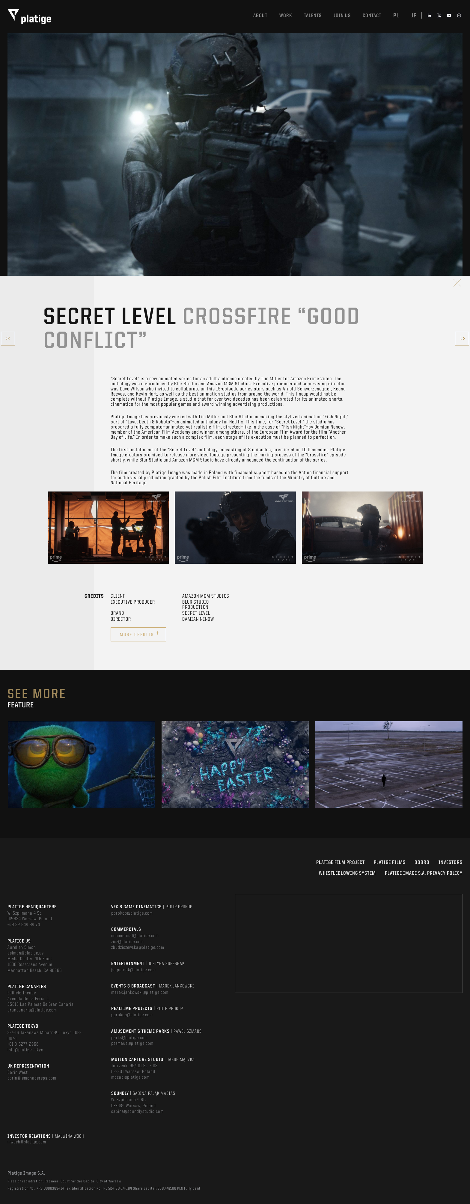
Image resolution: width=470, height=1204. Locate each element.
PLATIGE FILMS (390, 862)
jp (414, 16)
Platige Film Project (340, 862)
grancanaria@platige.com (32, 1010)
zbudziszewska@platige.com (137, 947)
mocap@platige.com (130, 1077)
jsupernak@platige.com (133, 970)
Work (285, 15)
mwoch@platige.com (26, 1142)
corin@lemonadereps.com (31, 1078)
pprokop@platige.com (132, 913)
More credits (140, 633)
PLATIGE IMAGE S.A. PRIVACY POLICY (424, 873)
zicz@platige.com (127, 942)
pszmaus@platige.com (132, 1043)
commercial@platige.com (135, 936)
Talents (313, 15)
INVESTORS (451, 862)
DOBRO (422, 862)
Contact (372, 15)
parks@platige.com (129, 1037)
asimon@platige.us (25, 953)
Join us (342, 15)
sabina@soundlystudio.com (137, 1111)
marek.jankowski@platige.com (139, 992)
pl (396, 16)
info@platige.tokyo (25, 1050)
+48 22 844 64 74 (23, 925)
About (260, 15)
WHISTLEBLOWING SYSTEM (347, 873)
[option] (108, 527)
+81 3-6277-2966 (23, 1044)
